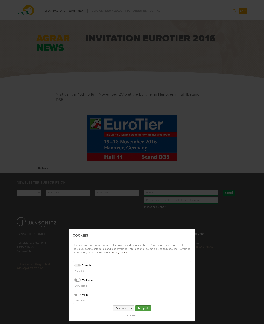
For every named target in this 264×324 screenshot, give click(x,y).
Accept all (143, 308)
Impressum (132, 315)
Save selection (124, 308)
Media (85, 294)
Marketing (87, 280)
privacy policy (119, 252)
